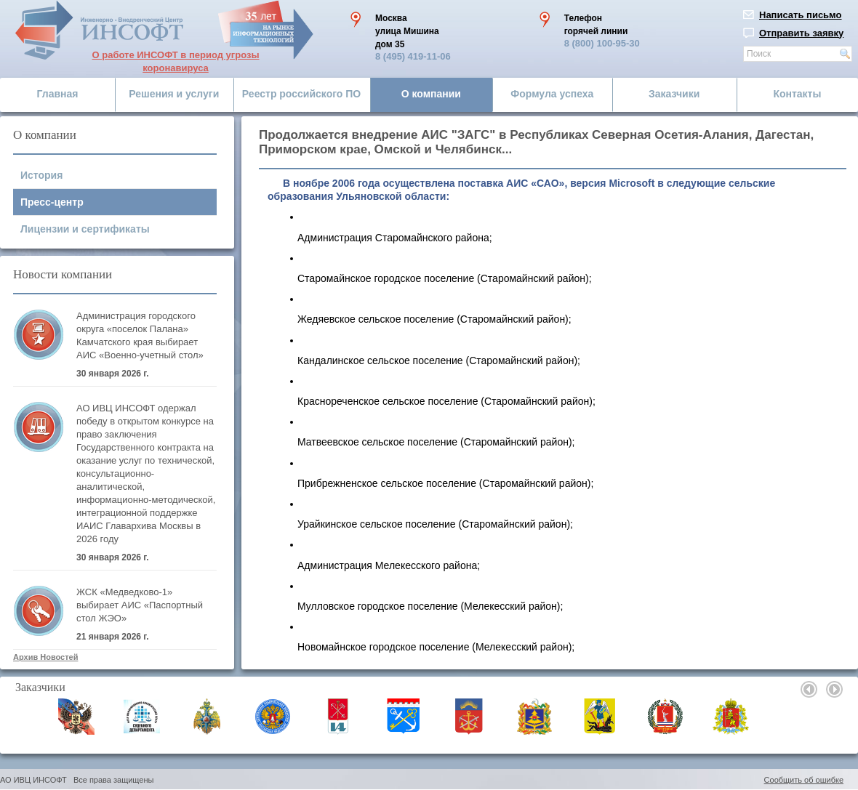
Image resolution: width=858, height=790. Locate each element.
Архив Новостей (45, 657)
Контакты (797, 94)
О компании (431, 94)
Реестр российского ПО (301, 94)
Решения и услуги (174, 94)
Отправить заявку (801, 33)
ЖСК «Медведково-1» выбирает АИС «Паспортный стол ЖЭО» (139, 605)
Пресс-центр (52, 202)
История (41, 175)
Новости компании (62, 274)
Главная (58, 94)
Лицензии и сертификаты (85, 229)
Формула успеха (551, 94)
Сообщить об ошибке (803, 779)
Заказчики (674, 94)
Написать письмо (800, 14)
